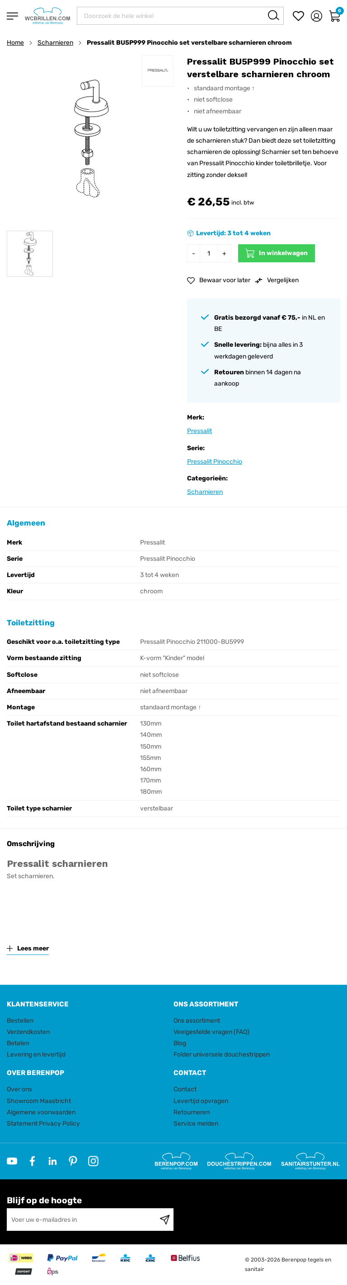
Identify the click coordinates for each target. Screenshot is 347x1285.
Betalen (18, 1043)
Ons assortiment (197, 1020)
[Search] (273, 15)
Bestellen (20, 1020)
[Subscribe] (164, 1219)
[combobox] (180, 16)
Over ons (19, 1089)
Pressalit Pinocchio (214, 462)
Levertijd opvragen (201, 1101)
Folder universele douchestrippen (222, 1054)
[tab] (87, 1004)
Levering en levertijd (36, 1054)
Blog (180, 1043)
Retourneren (192, 1112)
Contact (185, 1089)
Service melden (196, 1123)
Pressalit (199, 431)
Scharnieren (55, 43)
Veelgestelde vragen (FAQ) (211, 1032)
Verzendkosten (28, 1032)
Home (15, 43)
